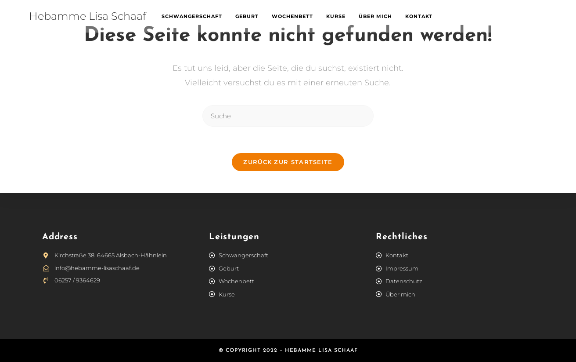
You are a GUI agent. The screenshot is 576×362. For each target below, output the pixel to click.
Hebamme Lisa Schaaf (87, 16)
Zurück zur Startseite (287, 161)
